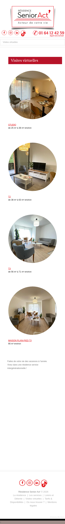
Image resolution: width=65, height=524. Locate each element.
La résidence (19, 495)
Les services (35, 495)
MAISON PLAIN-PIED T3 (20, 340)
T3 (9, 268)
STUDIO (12, 125)
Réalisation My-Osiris (57, 517)
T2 (9, 197)
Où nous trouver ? (35, 502)
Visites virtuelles (33, 498)
